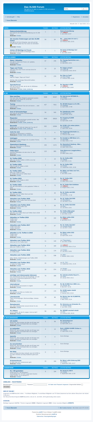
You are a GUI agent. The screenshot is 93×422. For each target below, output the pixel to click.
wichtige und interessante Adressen (23, 275)
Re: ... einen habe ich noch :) (69, 38)
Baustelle (13, 126)
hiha (64, 312)
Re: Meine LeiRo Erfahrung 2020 (70, 360)
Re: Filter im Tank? (66, 75)
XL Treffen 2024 (16, 171)
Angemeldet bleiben (76, 384)
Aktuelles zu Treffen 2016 (19, 217)
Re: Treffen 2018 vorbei (67, 211)
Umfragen (13, 138)
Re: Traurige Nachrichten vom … (70, 60)
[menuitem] (17, 16)
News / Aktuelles (16, 60)
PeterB (65, 97)
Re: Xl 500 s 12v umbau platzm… (70, 125)
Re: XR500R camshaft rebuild (69, 310)
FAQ (11, 76)
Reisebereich (15, 304)
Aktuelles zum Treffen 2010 (20, 269)
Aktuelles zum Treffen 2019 (20, 205)
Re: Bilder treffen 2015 (67, 232)
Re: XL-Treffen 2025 (66, 164)
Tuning (12, 104)
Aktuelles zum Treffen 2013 (20, 240)
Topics (6, 28)
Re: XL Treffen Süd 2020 (67, 198)
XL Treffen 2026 (16, 158)
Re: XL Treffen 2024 (66, 178)
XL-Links (13, 290)
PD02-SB (65, 69)
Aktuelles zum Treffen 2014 (20, 245)
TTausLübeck (66, 240)
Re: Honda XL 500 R (66, 370)
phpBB (40, 412)
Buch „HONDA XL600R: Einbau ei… (71, 328)
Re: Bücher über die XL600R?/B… (70, 296)
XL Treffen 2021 (16, 192)
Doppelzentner (67, 113)
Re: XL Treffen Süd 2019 (67, 204)
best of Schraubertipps (18, 112)
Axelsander (66, 127)
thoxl (64, 206)
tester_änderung (28, 89)
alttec (64, 254)
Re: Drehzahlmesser (66, 320)
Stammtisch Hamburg (18, 144)
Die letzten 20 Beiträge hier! (68, 50)
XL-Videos (14, 310)
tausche (13, 336)
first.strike (65, 139)
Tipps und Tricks (16, 68)
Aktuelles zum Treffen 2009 (20, 255)
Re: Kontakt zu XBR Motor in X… (70, 138)
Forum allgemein (9, 57)
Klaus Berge (66, 77)
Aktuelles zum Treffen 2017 (20, 225)
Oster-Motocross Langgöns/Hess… (71, 150)
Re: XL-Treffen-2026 (66, 158)
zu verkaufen (15, 328)
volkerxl (65, 32)
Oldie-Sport (14, 151)
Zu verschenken (16, 344)
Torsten (65, 234)
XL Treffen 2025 (16, 164)
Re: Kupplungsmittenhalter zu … (70, 131)
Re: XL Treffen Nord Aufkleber (69, 184)
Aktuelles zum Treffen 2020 (20, 199)
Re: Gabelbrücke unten (67, 111)
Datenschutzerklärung (18, 31)
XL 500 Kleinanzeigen (11, 317)
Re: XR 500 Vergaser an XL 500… (70, 104)
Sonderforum (8, 367)
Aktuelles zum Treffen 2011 (20, 262)
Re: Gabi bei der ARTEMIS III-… (70, 96)
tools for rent (15, 132)
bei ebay (13, 351)
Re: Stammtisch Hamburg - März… (71, 144)
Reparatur (13, 118)
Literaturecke (15, 297)
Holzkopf (65, 105)
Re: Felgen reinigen (66, 68)
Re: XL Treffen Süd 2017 (67, 225)
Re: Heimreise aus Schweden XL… (71, 304)
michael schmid (67, 226)
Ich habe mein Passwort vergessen (58, 384)
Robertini (65, 298)
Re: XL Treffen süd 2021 (67, 192)
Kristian (19, 35)
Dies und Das (15, 96)
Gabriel (65, 159)
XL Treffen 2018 (16, 211)
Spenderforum (15, 85)
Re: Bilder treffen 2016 (67, 217)
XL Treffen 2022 (16, 185)
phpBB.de (54, 414)
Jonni (64, 51)
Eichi (64, 152)
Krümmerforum (15, 360)
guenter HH (66, 133)
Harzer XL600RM (68, 212)
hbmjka (65, 268)
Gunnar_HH (66, 285)
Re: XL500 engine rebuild (68, 290)
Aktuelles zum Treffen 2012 (20, 250)
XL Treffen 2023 (16, 178)
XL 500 (6, 93)
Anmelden (6, 382)
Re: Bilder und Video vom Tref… (70, 170)
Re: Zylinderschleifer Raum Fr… (70, 275)
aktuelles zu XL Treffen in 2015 (21, 233)
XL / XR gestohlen (16, 371)
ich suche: (14, 321)
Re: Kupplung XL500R (67, 118)
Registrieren (17, 382)
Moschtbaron (66, 200)
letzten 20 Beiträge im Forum (20, 50)
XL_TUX (65, 262)
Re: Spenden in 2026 (66, 84)
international (14, 284)
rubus (64, 276)
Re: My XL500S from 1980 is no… (70, 284)
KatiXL (65, 61)
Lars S (65, 119)
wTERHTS (70, 403)
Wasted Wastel (67, 305)
